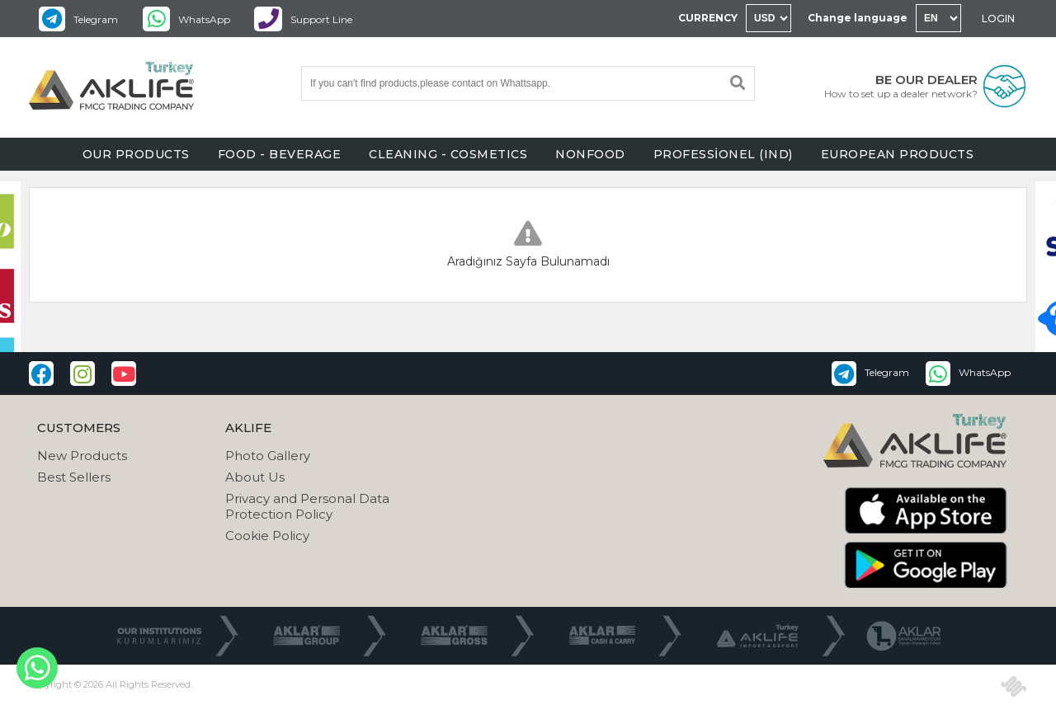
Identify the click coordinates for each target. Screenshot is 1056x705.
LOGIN (998, 18)
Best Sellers (74, 477)
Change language (858, 18)
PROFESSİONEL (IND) (723, 154)
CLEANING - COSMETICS (448, 154)
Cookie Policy (267, 535)
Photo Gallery (267, 455)
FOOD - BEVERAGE (280, 154)
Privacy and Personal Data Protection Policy (307, 506)
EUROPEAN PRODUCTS (897, 154)
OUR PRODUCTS (136, 154)
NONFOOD (590, 154)
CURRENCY (708, 18)
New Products (82, 455)
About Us (255, 477)
